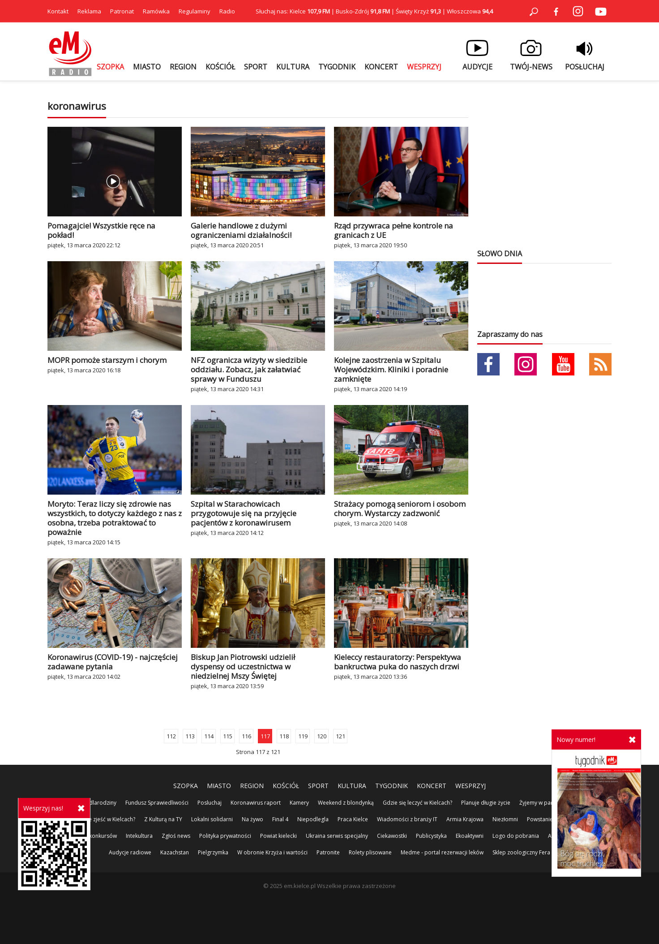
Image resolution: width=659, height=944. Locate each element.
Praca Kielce (353, 819)
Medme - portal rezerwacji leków (442, 852)
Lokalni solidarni (212, 819)
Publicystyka (431, 836)
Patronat (122, 11)
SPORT (255, 67)
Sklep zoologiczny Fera (521, 852)
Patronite (328, 852)
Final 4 (280, 819)
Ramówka (156, 11)
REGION (183, 67)
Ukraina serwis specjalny (337, 836)
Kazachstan (174, 852)
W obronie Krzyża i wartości (272, 852)
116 (246, 736)
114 (209, 736)
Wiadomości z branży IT (407, 819)
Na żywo (252, 819)
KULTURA (292, 67)
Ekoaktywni (470, 836)
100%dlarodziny (95, 802)
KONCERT (381, 67)
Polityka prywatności (225, 836)
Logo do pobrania (515, 836)
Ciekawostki (392, 836)
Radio (227, 11)
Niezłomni (505, 819)
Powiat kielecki (278, 836)
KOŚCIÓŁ (220, 67)
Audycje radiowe (130, 852)
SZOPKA (110, 67)
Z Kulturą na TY (163, 819)
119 (303, 736)
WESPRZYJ (424, 67)
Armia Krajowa (465, 819)
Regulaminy (194, 11)
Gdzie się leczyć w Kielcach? (417, 802)
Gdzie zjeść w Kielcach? (106, 819)
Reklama (89, 11)
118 (284, 736)
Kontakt (57, 11)
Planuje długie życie (485, 802)
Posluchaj (209, 802)
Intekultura (139, 836)
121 (340, 736)
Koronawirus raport (256, 802)
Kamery (299, 802)
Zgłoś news (176, 836)
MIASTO (147, 67)
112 (171, 736)
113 (190, 736)
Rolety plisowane (370, 852)
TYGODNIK (336, 67)
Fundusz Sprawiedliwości (156, 802)
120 (321, 736)
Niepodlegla (313, 819)
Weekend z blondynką (346, 802)
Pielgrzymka (213, 852)
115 (227, 736)
